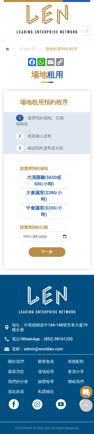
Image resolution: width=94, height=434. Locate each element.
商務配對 (76, 361)
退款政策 (16, 391)
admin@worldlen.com (43, 349)
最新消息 (16, 371)
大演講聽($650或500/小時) (44, 180)
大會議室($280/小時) (44, 196)
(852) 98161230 (58, 339)
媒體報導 (46, 381)
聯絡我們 (76, 381)
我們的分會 (18, 381)
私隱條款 (46, 391)
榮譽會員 (46, 361)
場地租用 (27, 49)
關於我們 (16, 361)
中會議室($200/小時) (44, 211)
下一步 (47, 252)
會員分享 (76, 371)
